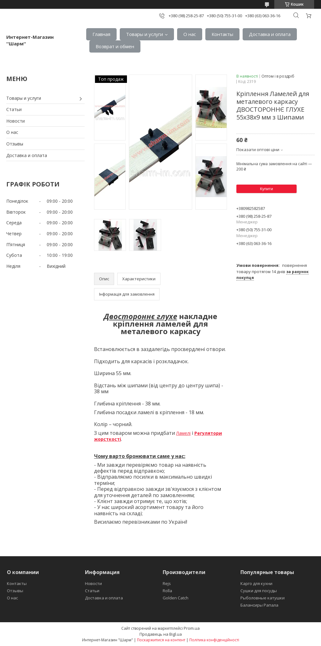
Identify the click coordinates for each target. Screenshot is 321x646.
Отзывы (14, 144)
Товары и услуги (144, 34)
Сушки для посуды (258, 590)
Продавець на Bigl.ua (160, 634)
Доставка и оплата (270, 34)
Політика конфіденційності (214, 640)
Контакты (222, 34)
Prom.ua (192, 628)
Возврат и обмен (115, 46)
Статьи (14, 109)
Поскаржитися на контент (161, 640)
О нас (189, 34)
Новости (15, 121)
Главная (101, 34)
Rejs (167, 583)
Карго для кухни (256, 583)
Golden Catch (175, 598)
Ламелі (183, 433)
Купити (266, 188)
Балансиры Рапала (259, 605)
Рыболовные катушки (262, 598)
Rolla (167, 590)
